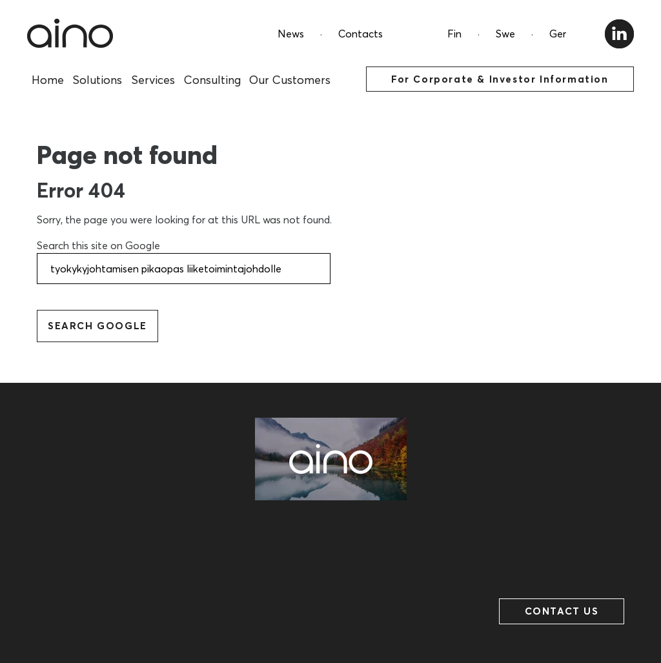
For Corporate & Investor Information (500, 79)
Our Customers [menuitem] (289, 79)
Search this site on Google (98, 245)
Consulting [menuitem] (212, 79)
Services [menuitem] (153, 79)
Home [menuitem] (48, 79)
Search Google (97, 326)
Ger (557, 33)
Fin (454, 33)
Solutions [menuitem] (97, 79)
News (291, 33)
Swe (505, 33)
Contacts (360, 33)
